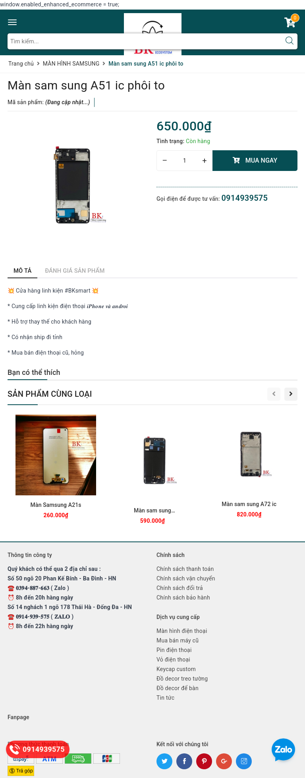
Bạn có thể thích (34, 372)
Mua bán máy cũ (177, 640)
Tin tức (165, 698)
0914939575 (244, 198)
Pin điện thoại (174, 650)
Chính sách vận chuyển (185, 578)
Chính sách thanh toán (185, 569)
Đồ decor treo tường (182, 678)
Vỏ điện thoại (173, 659)
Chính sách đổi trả (179, 588)
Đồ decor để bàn (177, 688)
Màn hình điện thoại (181, 631)
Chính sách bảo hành (183, 597)
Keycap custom (176, 669)
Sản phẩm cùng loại (50, 394)
